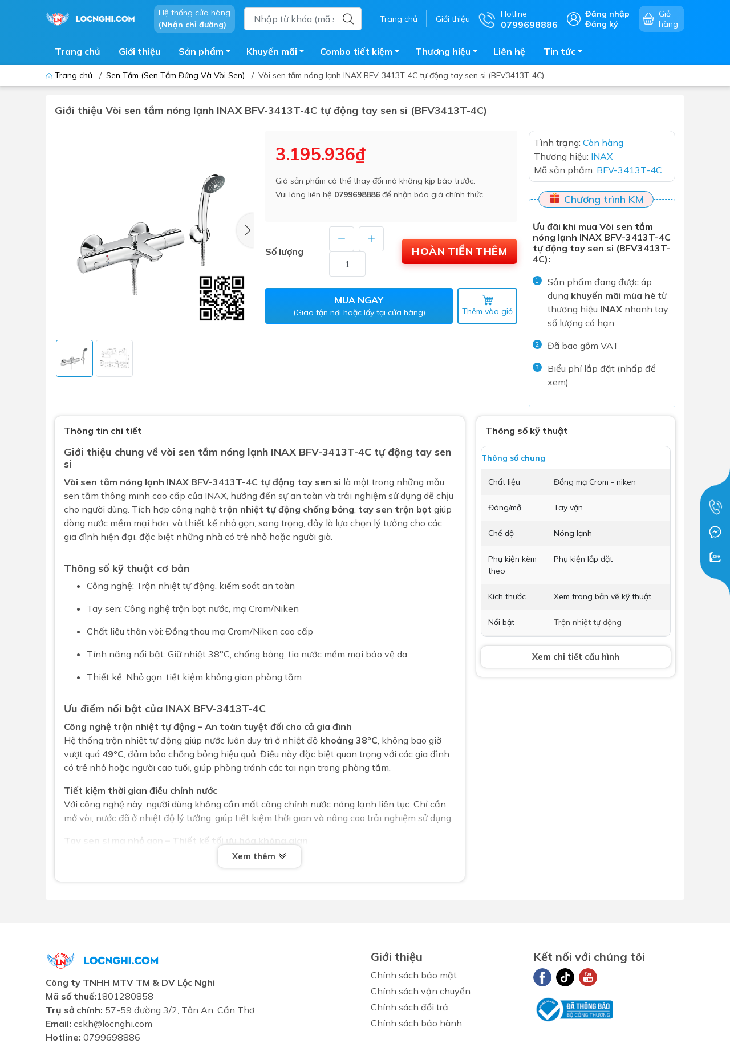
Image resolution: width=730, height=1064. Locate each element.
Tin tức (566, 53)
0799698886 (357, 194)
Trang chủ (398, 19)
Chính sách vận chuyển (421, 991)
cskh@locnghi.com (113, 1023)
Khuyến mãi (278, 53)
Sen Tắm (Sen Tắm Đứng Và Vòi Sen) (175, 75)
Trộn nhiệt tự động (588, 622)
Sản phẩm (208, 53)
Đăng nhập (607, 14)
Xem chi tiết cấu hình (575, 656)
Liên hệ (509, 51)
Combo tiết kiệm (363, 53)
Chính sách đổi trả (409, 1007)
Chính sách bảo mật (414, 975)
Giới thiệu (453, 19)
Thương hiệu (449, 53)
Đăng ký (601, 24)
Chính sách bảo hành (416, 1023)
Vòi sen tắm (90, 482)
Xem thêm (259, 857)
